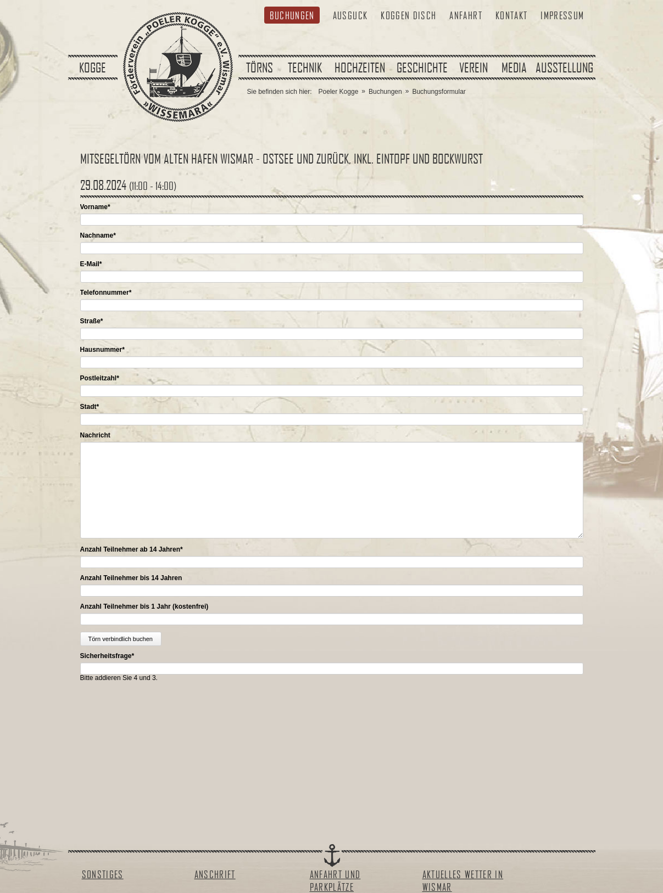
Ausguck (350, 15)
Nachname (98, 235)
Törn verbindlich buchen (120, 639)
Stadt (89, 406)
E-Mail (91, 264)
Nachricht (95, 435)
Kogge (92, 67)
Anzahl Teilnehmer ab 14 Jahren (131, 549)
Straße (91, 321)
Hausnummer (102, 349)
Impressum (562, 15)
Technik (305, 67)
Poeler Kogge (339, 92)
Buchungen (292, 15)
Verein (473, 67)
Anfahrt (465, 15)
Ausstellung (564, 67)
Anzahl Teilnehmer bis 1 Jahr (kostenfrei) (144, 606)
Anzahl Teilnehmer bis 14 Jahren (131, 578)
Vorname (95, 207)
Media (514, 67)
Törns (259, 67)
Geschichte (422, 67)
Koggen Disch (408, 15)
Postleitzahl (99, 378)
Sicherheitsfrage (107, 656)
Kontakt (511, 15)
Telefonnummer (106, 292)
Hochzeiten (360, 67)
